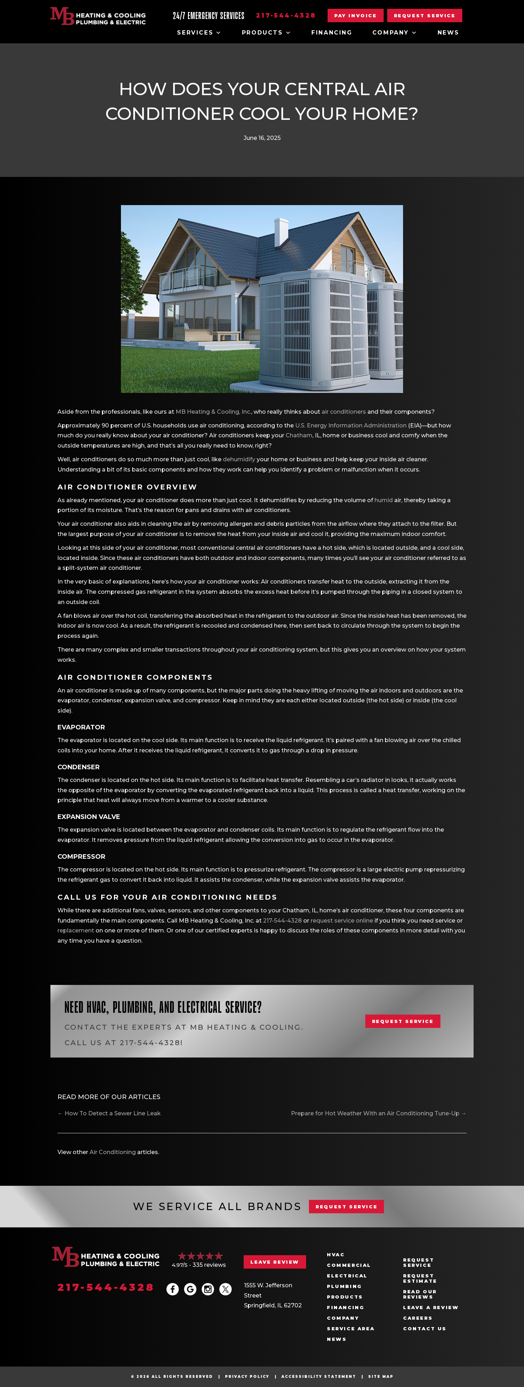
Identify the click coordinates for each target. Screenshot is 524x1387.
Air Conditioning (113, 1152)
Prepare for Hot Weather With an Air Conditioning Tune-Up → (379, 1113)
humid (383, 500)
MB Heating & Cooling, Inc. (213, 411)
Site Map (381, 1376)
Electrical (347, 1275)
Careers (418, 1318)
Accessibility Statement (318, 1376)
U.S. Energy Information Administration (351, 425)
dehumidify (239, 459)
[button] (424, 15)
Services (199, 33)
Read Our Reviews (420, 1294)
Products (267, 33)
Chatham (299, 435)
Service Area (350, 1328)
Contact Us (425, 1328)
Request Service (418, 1262)
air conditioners (344, 411)
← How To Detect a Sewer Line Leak (109, 1113)
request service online (342, 920)
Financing (331, 32)
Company (395, 33)
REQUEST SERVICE (346, 1206)
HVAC (336, 1254)
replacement (75, 930)
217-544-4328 (286, 15)
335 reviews (209, 1265)
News (448, 32)
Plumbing (344, 1286)
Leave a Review (431, 1307)
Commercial (349, 1265)
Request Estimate (420, 1278)
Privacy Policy (247, 1376)
